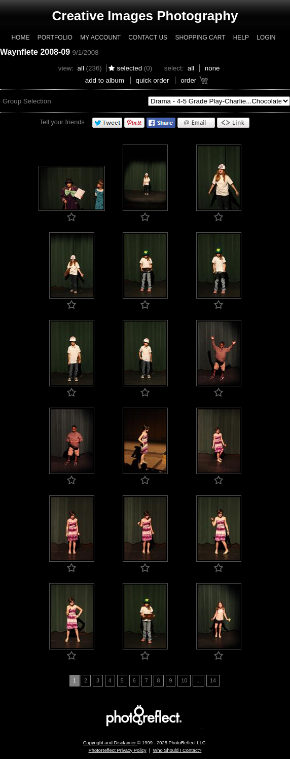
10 (184, 680)
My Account (100, 37)
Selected (129, 68)
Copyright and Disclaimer (110, 742)
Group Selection (27, 101)
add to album (104, 80)
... (198, 680)
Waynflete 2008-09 (35, 52)
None (212, 68)
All (81, 68)
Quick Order (152, 80)
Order (188, 80)
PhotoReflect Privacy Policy (118, 750)
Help (241, 37)
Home (20, 37)
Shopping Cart (200, 37)
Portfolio (55, 37)
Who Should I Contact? (177, 750)
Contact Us (147, 37)
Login (266, 37)
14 (213, 680)
